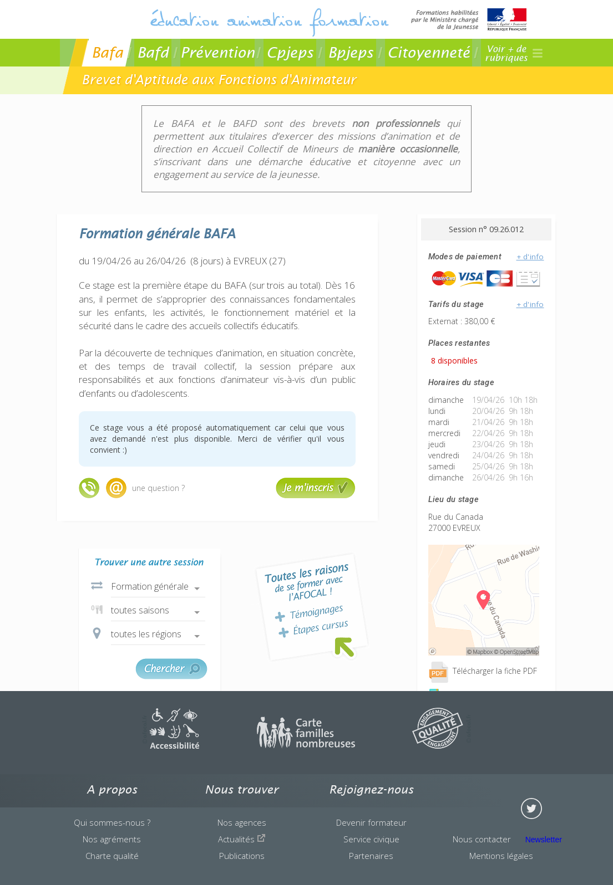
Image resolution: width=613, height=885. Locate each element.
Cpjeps (289, 52)
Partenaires (371, 855)
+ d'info (530, 257)
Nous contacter (482, 839)
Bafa (107, 52)
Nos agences (241, 822)
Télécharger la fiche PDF (482, 671)
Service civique (371, 839)
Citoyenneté (428, 52)
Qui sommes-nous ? (112, 822)
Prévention (217, 52)
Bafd (153, 52)
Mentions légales (501, 855)
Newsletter (543, 839)
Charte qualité (112, 855)
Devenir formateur (371, 822)
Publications (242, 855)
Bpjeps (350, 52)
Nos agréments (112, 839)
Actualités (242, 839)
